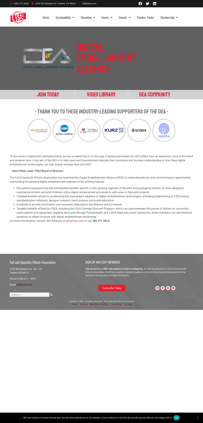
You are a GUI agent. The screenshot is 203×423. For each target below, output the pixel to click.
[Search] (51, 295)
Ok (176, 417)
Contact (74, 304)
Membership (169, 17)
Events (107, 17)
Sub (90, 304)
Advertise (83, 304)
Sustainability (65, 17)
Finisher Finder (145, 17)
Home (46, 17)
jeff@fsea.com (75, 220)
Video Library (101, 94)
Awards (125, 17)
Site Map (128, 304)
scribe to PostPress (101, 304)
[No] (197, 417)
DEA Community (154, 94)
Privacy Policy (117, 304)
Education (88, 17)
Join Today (48, 94)
